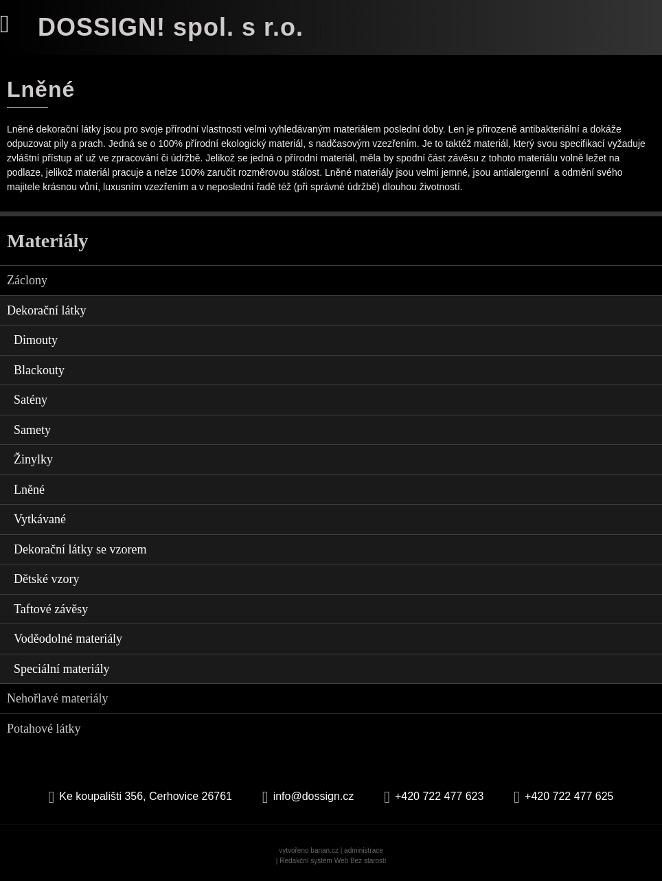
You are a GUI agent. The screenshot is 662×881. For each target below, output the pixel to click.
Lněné (29, 489)
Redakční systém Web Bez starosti (332, 861)
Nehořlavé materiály (57, 698)
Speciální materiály (61, 669)
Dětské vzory (46, 579)
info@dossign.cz (313, 796)
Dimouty (36, 340)
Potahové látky (43, 728)
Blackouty (39, 370)
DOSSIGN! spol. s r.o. (171, 27)
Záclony (27, 280)
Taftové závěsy (51, 609)
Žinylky (33, 459)
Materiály (47, 240)
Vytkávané (40, 519)
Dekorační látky (46, 310)
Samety (32, 430)
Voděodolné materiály (68, 638)
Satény (30, 400)
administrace (363, 850)
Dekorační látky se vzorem (80, 549)
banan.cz (324, 850)
